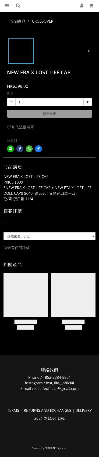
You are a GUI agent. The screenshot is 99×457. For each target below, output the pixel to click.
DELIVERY (83, 410)
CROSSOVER (42, 21)
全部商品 (18, 21)
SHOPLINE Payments (56, 448)
